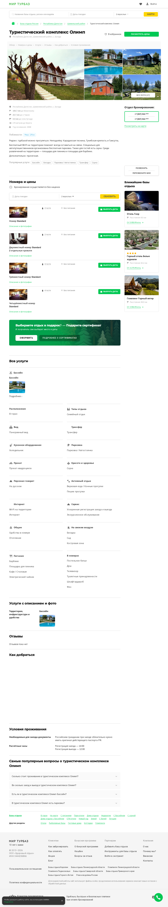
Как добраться (61, 45)
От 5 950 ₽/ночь (134, 222)
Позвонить (141, 168)
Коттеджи (88, 823)
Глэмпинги (100, 823)
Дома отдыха (93, 815)
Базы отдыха (15, 815)
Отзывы (48, 45)
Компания (148, 840)
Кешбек (79, 851)
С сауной (132, 815)
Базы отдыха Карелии (58, 867)
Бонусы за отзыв (83, 856)
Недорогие (106, 815)
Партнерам (110, 840)
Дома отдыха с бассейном (52, 819)
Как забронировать (58, 846)
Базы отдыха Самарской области (88, 871)
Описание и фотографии (20, 226)
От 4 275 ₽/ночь (134, 268)
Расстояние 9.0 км (136, 218)
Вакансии (148, 856)
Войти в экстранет (114, 856)
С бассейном (119, 815)
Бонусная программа (85, 840)
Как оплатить (55, 851)
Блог (50, 860)
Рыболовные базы (57, 823)
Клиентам (53, 840)
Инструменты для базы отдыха (121, 851)
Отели (43, 823)
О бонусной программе (86, 846)
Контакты (148, 860)
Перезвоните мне (142, 173)
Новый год (83, 819)
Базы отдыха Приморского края (120, 871)
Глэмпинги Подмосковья (59, 871)
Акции (51, 856)
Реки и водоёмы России (87, 875)
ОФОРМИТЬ (26, 338)
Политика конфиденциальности (25, 882)
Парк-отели (79, 815)
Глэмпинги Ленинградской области (123, 867)
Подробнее (8, 902)
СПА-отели (71, 819)
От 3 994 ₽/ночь (134, 307)
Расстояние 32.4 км (137, 263)
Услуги (38, 45)
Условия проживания (80, 45)
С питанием (66, 815)
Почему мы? (149, 851)
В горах (44, 815)
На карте (54, 815)
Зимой (94, 819)
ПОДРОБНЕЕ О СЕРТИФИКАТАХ (60, 338)
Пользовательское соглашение (25, 869)
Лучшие (112, 819)
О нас (146, 846)
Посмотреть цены (140, 34)
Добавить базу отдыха (116, 846)
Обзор (12, 45)
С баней (102, 819)
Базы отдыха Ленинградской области (88, 867)
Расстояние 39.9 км (137, 302)
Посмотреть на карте (135, 126)
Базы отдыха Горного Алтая (60, 875)
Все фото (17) (143, 95)
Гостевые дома (74, 823)
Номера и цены (25, 45)
